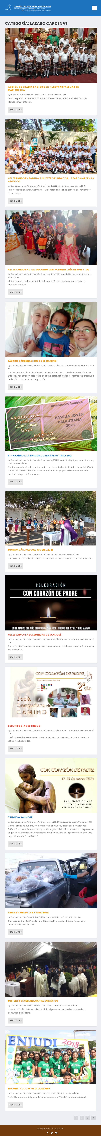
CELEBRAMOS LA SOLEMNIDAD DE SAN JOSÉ (35, 634)
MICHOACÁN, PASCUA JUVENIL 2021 (30, 549)
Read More (15, 109)
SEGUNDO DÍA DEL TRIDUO (24, 726)
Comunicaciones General (22, 917)
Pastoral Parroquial (82, 365)
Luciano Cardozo (18, 94)
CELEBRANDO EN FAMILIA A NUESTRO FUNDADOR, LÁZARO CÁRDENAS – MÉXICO (51, 180)
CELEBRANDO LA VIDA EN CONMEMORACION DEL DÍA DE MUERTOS (48, 269)
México (58, 94)
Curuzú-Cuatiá (65, 460)
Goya (74, 460)
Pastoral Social (69, 917)
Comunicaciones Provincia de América (28, 186)
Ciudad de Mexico (66, 274)
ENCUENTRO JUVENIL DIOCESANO (29, 1088)
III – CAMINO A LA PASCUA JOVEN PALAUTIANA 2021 (40, 455)
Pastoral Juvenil (15, 463)
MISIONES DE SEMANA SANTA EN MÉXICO (33, 1001)
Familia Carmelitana (67, 639)
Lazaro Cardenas (47, 94)
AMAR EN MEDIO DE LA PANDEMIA (28, 912)
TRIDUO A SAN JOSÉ (20, 817)
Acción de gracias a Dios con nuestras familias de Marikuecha (43, 88)
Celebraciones (64, 822)
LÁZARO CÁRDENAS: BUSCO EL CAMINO (32, 361)
